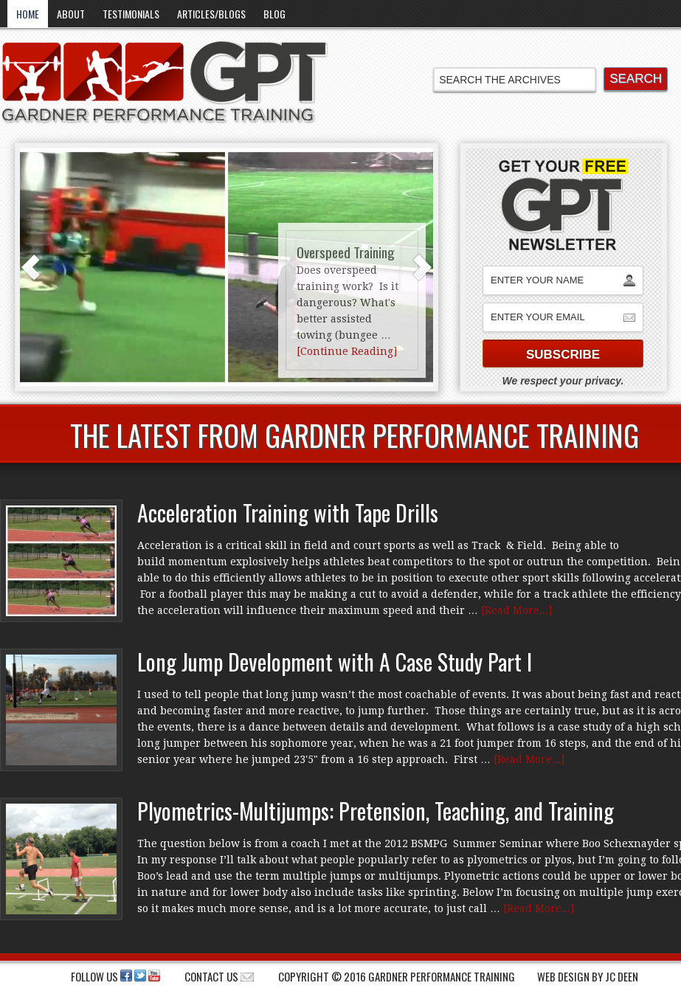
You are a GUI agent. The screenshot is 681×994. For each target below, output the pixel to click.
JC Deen (621, 976)
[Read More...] (516, 610)
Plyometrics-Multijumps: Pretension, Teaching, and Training (375, 810)
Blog (274, 13)
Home (27, 13)
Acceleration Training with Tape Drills (287, 512)
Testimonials (131, 13)
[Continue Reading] (347, 351)
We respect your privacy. (563, 381)
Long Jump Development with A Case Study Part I (334, 661)
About (71, 13)
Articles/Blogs (211, 13)
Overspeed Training (346, 251)
